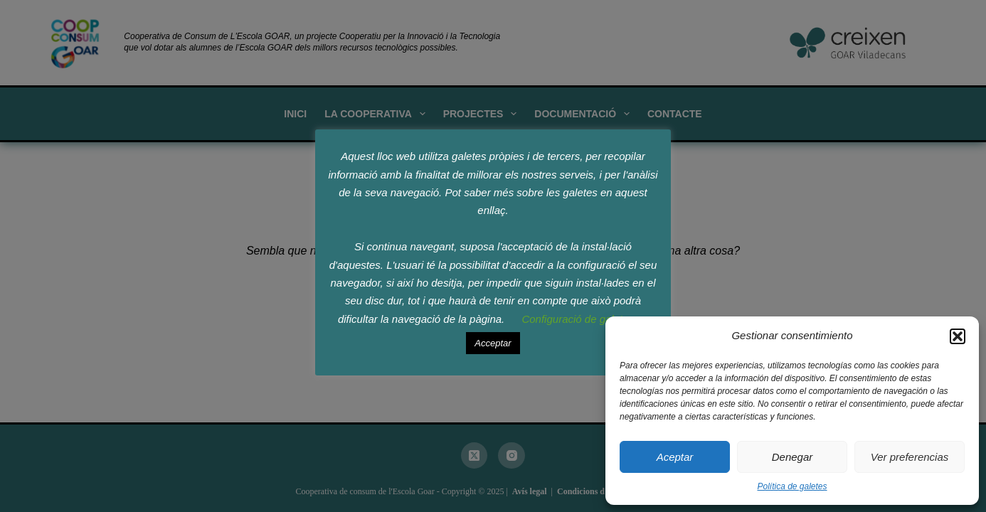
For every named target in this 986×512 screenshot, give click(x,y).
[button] (957, 336)
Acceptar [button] (493, 343)
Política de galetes (792, 486)
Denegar (792, 457)
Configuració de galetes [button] (577, 319)
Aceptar (675, 457)
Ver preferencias (910, 457)
